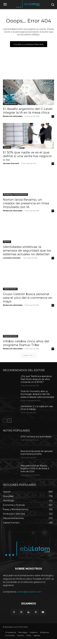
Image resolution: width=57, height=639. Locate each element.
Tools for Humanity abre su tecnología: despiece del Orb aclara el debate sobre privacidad (37, 394)
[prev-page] (5, 420)
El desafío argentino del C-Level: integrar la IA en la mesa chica (28, 110)
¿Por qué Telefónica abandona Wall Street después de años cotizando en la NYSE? (36, 379)
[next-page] (9, 420)
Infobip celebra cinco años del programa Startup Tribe (26, 343)
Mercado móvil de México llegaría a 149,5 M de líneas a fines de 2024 (35, 468)
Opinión (7, 147)
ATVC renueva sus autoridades (36, 436)
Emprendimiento (10, 336)
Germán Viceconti (11, 163)
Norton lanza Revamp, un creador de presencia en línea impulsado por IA (26, 203)
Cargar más (28, 355)
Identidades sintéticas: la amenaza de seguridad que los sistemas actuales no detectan (27, 250)
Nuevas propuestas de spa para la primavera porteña (37, 452)
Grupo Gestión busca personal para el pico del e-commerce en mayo (27, 297)
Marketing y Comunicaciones (15, 194)
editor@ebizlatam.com (29, 591)
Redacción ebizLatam (12, 116)
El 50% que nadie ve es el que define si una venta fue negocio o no (27, 156)
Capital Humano (10, 104)
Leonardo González (12, 258)
